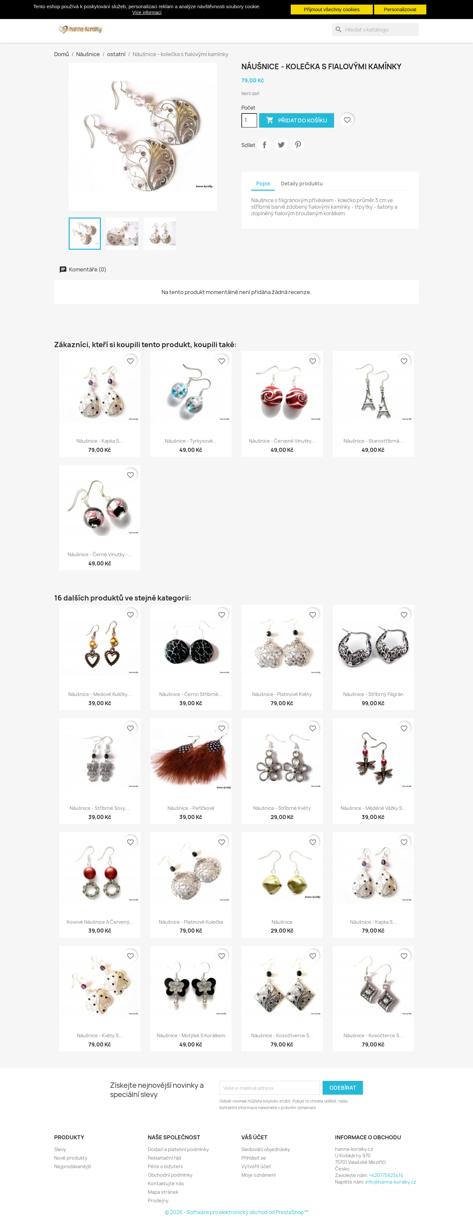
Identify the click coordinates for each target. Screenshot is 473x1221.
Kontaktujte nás (166, 1183)
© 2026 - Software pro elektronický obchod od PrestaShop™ (236, 1212)
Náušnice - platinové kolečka (191, 922)
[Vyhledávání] (375, 29)
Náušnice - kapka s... (100, 441)
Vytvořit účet (256, 1166)
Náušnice (282, 922)
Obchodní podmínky (170, 1175)
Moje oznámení (258, 1175)
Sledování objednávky (265, 1149)
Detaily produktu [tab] (302, 183)
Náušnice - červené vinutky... (282, 441)
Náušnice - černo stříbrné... (190, 694)
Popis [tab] (263, 183)
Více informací (146, 12)
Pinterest (297, 144)
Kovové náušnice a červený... (100, 922)
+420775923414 (386, 1175)
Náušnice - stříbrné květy (282, 808)
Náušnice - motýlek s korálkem (191, 1035)
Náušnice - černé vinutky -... (100, 554)
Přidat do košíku (296, 120)
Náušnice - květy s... (100, 1035)
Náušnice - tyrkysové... (191, 441)
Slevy (60, 1149)
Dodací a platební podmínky (178, 1149)
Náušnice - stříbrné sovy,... (100, 808)
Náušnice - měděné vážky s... (373, 808)
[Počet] (249, 120)
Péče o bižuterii (165, 1166)
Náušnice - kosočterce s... (373, 1035)
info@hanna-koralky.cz (390, 1182)
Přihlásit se (253, 1158)
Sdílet (264, 144)
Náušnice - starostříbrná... (373, 441)
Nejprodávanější (72, 1166)
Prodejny (158, 1200)
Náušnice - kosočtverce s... (282, 1035)
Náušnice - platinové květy (282, 694)
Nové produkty (70, 1158)
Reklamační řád (164, 1158)
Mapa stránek (163, 1192)
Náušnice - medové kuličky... (99, 694)
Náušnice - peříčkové (191, 808)
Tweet (281, 144)
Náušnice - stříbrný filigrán (373, 694)
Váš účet (254, 1137)
